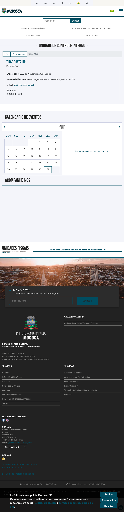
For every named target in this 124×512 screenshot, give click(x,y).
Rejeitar (108, 506)
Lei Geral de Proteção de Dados (18, 473)
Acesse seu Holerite (73, 373)
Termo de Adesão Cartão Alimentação (80, 390)
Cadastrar (88, 300)
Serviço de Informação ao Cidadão (16, 399)
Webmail (67, 395)
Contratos (6, 373)
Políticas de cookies (12, 467)
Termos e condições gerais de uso (19, 464)
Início (6, 54)
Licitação (6, 382)
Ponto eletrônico (71, 382)
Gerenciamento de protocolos (77, 377)
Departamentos (19, 54)
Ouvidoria (6, 390)
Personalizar (109, 500)
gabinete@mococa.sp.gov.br (20, 443)
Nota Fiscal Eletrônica (11, 386)
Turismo (5, 403)
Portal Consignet (71, 386)
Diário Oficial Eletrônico (12, 377)
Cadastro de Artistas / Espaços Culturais (81, 323)
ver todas (6, 252)
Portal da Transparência (12, 395)
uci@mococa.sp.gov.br (24, 85)
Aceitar (109, 494)
